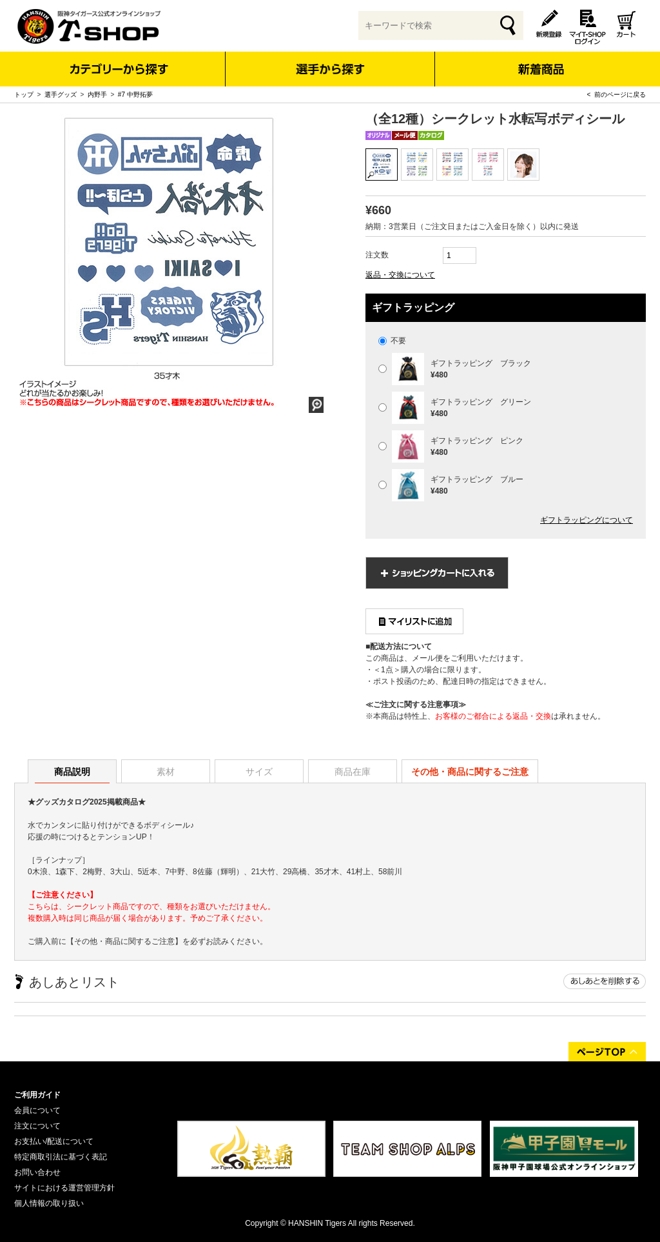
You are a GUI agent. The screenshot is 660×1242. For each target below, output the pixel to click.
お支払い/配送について (53, 1141)
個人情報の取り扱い (49, 1203)
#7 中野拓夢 (135, 94)
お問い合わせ (37, 1172)
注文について (37, 1125)
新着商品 (540, 60)
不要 (392, 340)
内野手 (97, 94)
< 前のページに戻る (616, 94)
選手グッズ (60, 94)
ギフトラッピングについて (586, 520)
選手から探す (330, 69)
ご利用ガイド (37, 1094)
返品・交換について (400, 274)
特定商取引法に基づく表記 (60, 1156)
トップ (24, 94)
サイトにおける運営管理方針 (64, 1187)
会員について (37, 1110)
